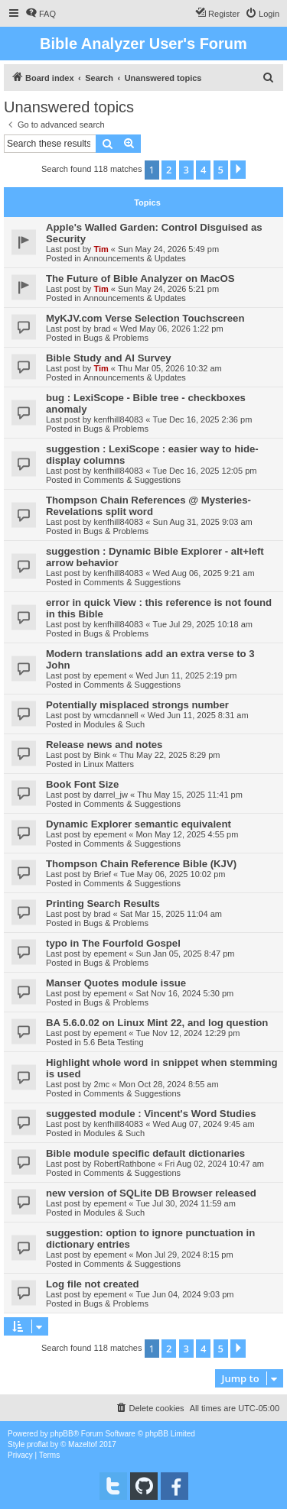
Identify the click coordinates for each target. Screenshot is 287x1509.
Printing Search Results (103, 903)
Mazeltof (82, 1444)
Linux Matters (108, 764)
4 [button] (203, 169)
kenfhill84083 (118, 419)
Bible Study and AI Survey (108, 358)
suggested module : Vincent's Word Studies (151, 1113)
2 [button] (168, 169)
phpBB (62, 1434)
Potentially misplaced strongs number (137, 705)
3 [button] (186, 169)
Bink (101, 754)
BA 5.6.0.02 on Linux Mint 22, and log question (157, 1022)
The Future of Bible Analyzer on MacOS (140, 278)
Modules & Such (114, 724)
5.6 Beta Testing (113, 1042)
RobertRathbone (124, 1163)
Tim (100, 249)
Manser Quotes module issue (116, 983)
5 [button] (220, 169)
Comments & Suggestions (132, 479)
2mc (101, 1084)
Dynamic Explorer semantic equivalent (138, 824)
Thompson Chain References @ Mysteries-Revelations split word (148, 505)
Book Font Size (82, 784)
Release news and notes (104, 744)
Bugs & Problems (115, 337)
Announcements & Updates (134, 258)
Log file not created (92, 1284)
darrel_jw (110, 794)
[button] (238, 169)
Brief (102, 874)
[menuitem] (40, 14)
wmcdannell (115, 715)
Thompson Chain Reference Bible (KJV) (141, 863)
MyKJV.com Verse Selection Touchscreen (145, 318)
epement (109, 675)
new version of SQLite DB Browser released (151, 1193)
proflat (37, 1444)
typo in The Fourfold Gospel (113, 943)
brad (101, 328)
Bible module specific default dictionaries (145, 1153)
